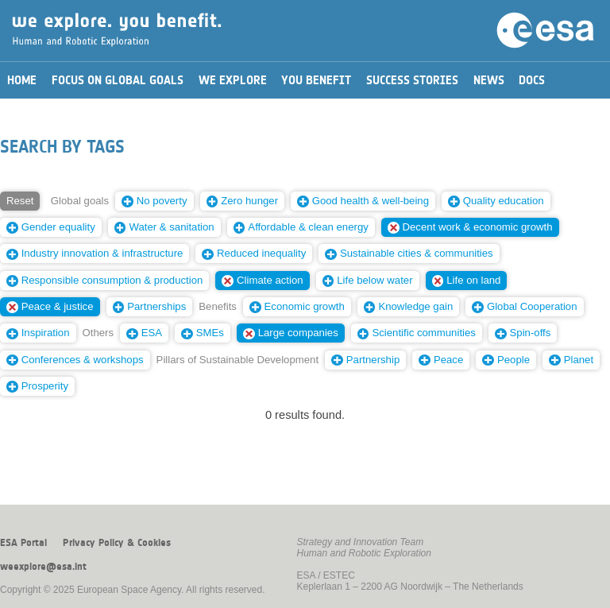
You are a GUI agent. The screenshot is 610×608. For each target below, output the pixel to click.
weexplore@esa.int (43, 566)
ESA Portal (23, 542)
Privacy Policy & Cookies (117, 542)
